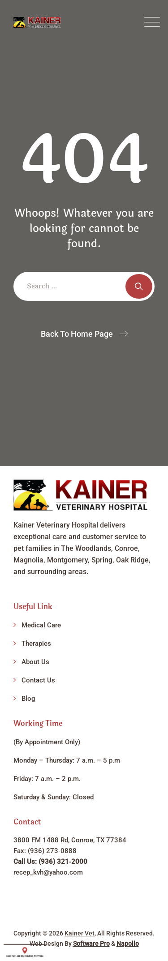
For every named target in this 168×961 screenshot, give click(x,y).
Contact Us (38, 680)
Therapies (36, 643)
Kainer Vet (80, 933)
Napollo (127, 943)
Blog (28, 699)
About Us (35, 662)
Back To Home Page (77, 334)
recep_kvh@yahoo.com (48, 872)
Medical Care (41, 625)
